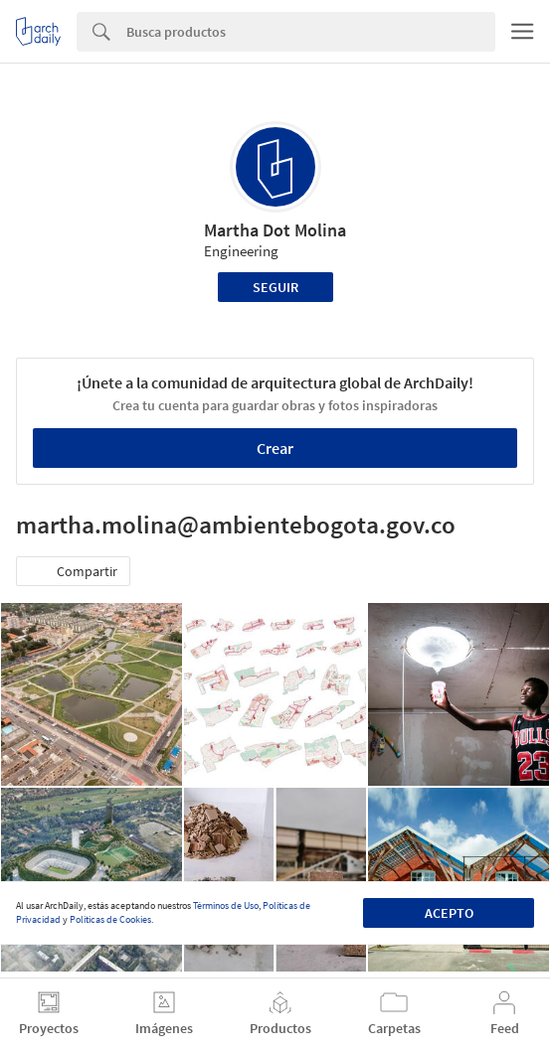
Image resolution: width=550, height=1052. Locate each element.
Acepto (449, 913)
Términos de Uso (226, 905)
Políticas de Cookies (110, 919)
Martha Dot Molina (275, 230)
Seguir (275, 287)
